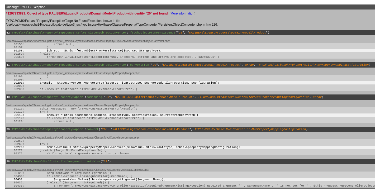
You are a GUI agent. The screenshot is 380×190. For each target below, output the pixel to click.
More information (182, 13)
